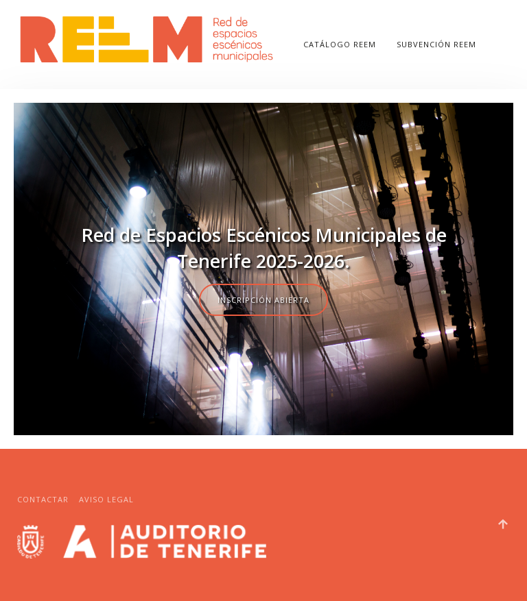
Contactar (43, 499)
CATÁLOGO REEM (339, 44)
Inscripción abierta (263, 300)
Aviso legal (106, 499)
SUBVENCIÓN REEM (436, 44)
